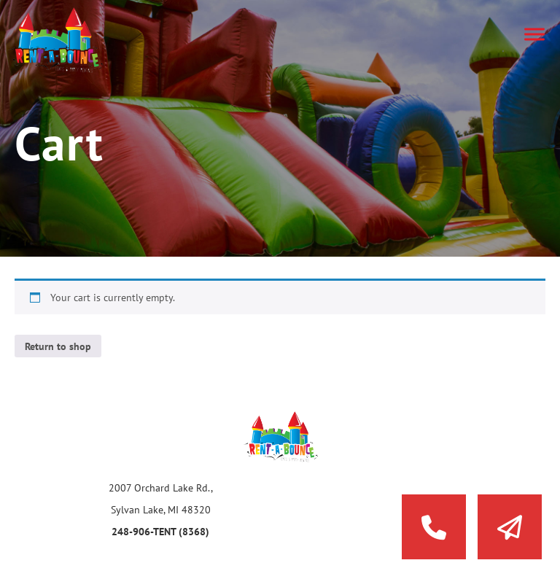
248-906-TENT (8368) (160, 531)
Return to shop (58, 346)
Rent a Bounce (69, 40)
